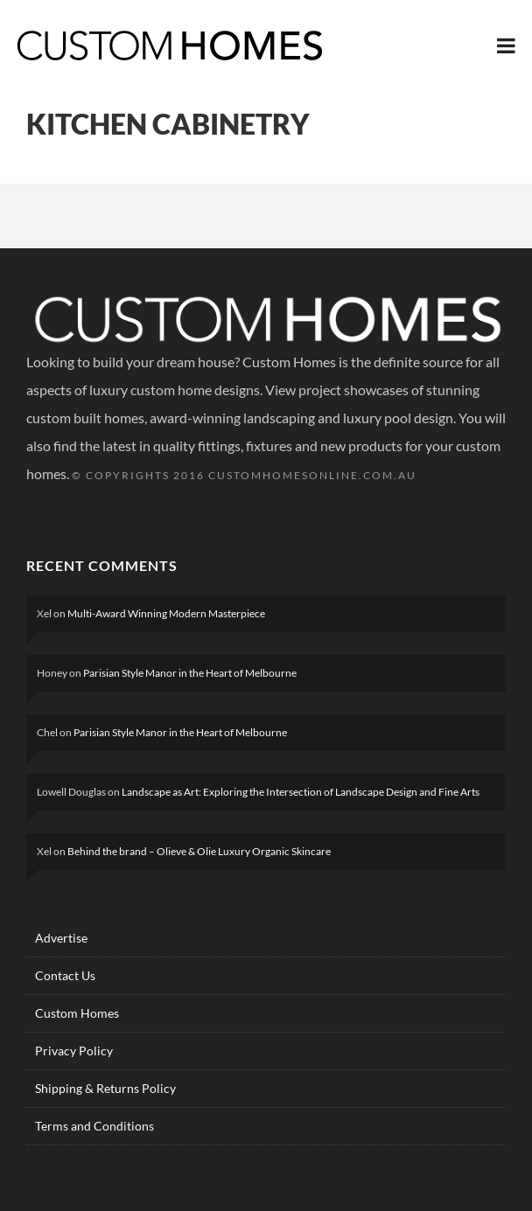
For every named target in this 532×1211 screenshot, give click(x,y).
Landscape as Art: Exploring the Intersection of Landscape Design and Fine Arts (301, 791)
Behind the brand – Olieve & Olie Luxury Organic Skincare (199, 851)
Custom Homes (77, 1013)
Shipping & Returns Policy (105, 1088)
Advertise (61, 937)
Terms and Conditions (94, 1125)
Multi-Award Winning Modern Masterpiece (166, 613)
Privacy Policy (74, 1050)
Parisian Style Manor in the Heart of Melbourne (190, 672)
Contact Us (65, 975)
